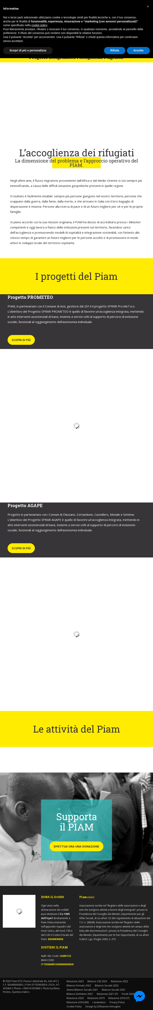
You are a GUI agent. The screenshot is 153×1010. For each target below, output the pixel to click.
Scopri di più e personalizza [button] (28, 50)
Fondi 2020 (128, 994)
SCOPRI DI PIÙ (21, 340)
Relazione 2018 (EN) (78, 1002)
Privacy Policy (117, 1002)
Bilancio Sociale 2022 (107, 985)
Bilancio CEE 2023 (97, 981)
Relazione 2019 (96, 998)
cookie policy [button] (39, 25)
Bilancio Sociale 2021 (114, 989)
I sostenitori (99, 1002)
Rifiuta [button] (114, 50)
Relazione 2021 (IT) (107, 994)
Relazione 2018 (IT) (118, 998)
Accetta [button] (138, 50)
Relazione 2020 (75, 998)
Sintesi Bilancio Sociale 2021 (82, 989)
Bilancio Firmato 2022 (79, 985)
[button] (148, 6)
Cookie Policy (74, 1006)
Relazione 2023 (75, 981)
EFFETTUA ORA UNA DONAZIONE (76, 846)
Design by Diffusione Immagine (103, 1006)
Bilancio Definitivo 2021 (80, 994)
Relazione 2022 (119, 981)
